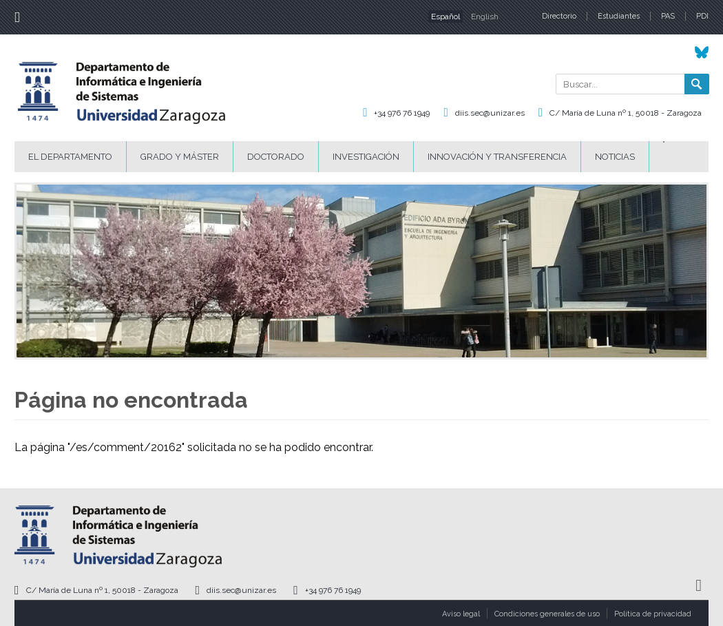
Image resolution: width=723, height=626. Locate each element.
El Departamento (70, 157)
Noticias (615, 157)
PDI (702, 16)
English (485, 16)
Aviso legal (461, 613)
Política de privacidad (652, 613)
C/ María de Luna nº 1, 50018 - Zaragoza (625, 113)
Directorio (559, 16)
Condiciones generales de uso (547, 613)
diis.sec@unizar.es (490, 113)
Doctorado (275, 157)
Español (445, 16)
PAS (668, 16)
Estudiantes (619, 16)
